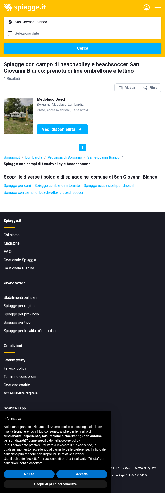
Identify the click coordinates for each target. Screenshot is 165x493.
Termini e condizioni (20, 376)
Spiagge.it (12, 157)
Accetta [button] (82, 474)
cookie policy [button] (70, 440)
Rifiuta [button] (29, 474)
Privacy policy (15, 368)
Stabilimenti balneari (20, 297)
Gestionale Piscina (19, 268)
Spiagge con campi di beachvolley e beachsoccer (43, 192)
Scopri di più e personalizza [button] (55, 484)
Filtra (150, 87)
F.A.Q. (8, 251)
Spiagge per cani (17, 185)
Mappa (126, 87)
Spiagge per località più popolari (30, 331)
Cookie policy (15, 360)
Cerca (82, 48)
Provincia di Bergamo (65, 157)
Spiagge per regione (20, 306)
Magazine (12, 243)
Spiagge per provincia (21, 314)
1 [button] (83, 147)
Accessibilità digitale (21, 393)
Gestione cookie (17, 385)
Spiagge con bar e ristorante (57, 185)
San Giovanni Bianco (103, 157)
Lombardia (33, 157)
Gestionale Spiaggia (20, 260)
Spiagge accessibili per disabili (109, 185)
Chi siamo (12, 235)
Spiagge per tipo (17, 322)
